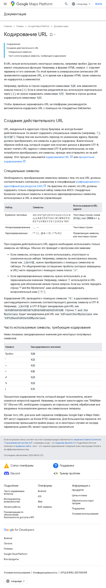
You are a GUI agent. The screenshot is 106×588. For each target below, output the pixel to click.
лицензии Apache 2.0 (65, 443)
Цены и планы (79, 495)
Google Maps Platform (38, 26)
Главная (8, 26)
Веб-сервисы (45, 507)
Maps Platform (34, 4)
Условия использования (85, 513)
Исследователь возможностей (12, 500)
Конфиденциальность (45, 572)
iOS (39, 496)
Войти (98, 4)
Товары (20, 26)
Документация (15, 14)
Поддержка (78, 508)
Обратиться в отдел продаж (83, 502)
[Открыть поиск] (66, 4)
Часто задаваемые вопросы (14, 492)
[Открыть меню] (5, 4)
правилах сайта (23, 446)
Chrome (8, 543)
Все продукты (11, 559)
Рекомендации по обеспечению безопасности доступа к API (19, 515)
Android (42, 491)
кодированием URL (57, 157)
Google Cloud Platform (15, 554)
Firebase (8, 548)
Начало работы (12, 507)
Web (40, 501)
